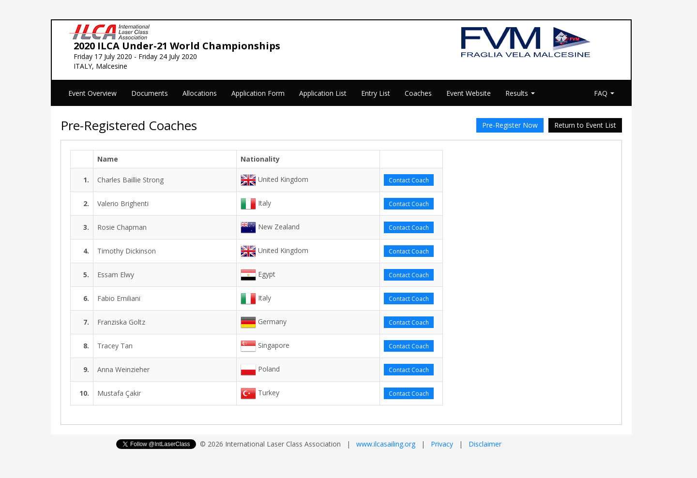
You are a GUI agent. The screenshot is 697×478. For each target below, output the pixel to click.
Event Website (468, 93)
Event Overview (92, 93)
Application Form (258, 93)
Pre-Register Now (510, 125)
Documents (149, 93)
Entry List (375, 93)
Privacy (442, 443)
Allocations (199, 93)
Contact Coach (409, 180)
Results (520, 93)
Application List (323, 93)
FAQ (604, 93)
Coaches (418, 93)
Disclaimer (485, 443)
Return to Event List (585, 125)
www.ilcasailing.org (385, 443)
